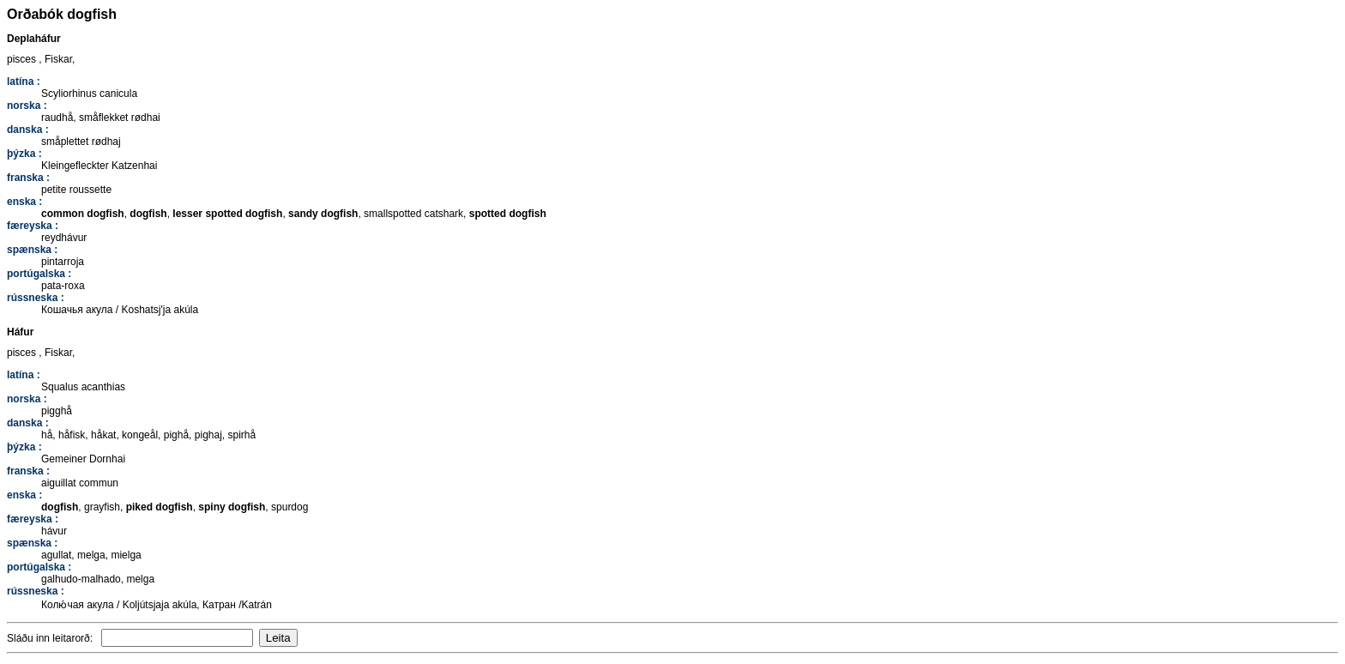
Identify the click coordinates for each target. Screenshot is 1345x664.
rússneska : (35, 298)
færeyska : (32, 226)
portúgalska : (39, 274)
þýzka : (24, 154)
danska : (28, 130)
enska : (24, 202)
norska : (27, 106)
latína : (23, 81)
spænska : (32, 250)
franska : (28, 178)
